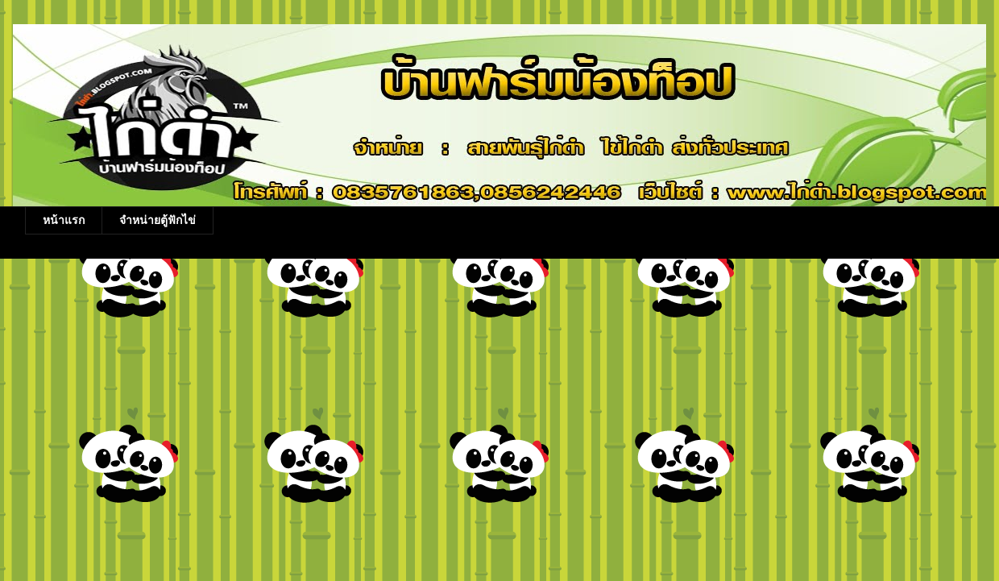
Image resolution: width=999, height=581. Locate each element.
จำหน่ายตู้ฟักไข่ (157, 220)
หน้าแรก (64, 220)
